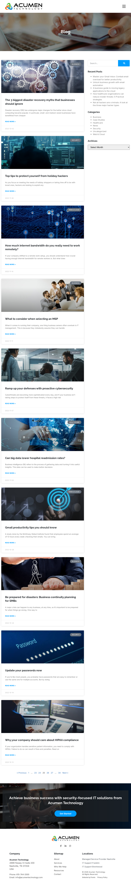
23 (35, 773)
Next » (65, 773)
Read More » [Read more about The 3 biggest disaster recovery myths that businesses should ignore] (10, 121)
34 (59, 773)
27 (52, 773)
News (95, 125)
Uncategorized (99, 131)
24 (39, 773)
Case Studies (99, 120)
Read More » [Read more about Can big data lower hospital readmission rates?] (10, 473)
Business (97, 117)
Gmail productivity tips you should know (31, 527)
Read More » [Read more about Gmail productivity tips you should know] (10, 543)
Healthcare (98, 123)
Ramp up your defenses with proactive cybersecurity (39, 388)
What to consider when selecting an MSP (31, 318)
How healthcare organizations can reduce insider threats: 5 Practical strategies (108, 97)
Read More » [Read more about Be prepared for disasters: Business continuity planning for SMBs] (10, 616)
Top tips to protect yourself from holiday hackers (36, 176)
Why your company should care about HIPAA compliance (42, 740)
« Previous (21, 773)
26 (48, 773)
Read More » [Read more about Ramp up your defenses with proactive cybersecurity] (10, 403)
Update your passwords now (23, 670)
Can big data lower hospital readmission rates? (35, 458)
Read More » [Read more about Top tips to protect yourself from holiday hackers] (10, 191)
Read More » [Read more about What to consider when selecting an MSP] (10, 334)
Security (97, 128)
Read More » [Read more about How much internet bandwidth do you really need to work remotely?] (10, 264)
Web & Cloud (99, 134)
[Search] (124, 63)
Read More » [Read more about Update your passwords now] (10, 686)
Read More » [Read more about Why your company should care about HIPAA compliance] (10, 755)
